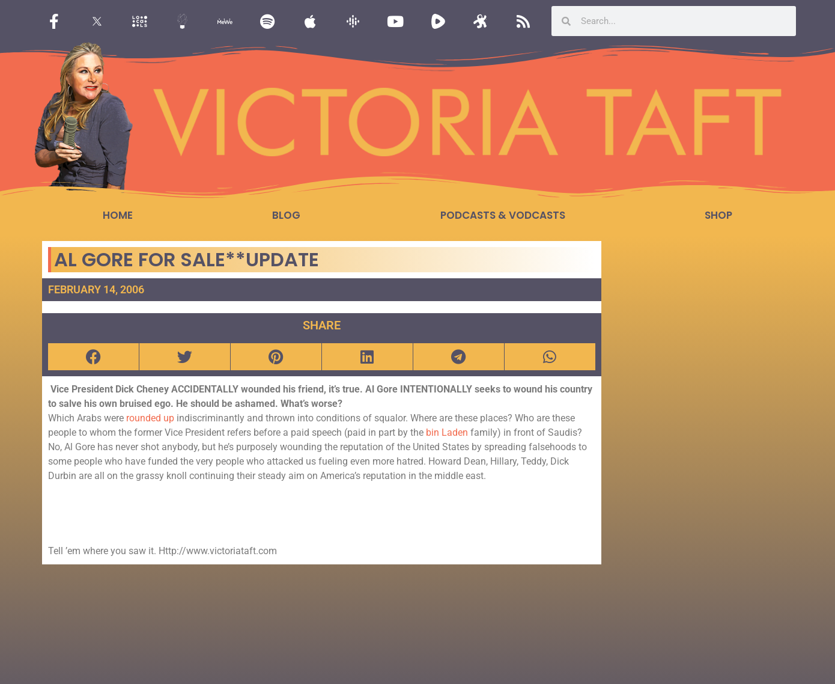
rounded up (151, 418)
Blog (286, 215)
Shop (718, 215)
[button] (93, 356)
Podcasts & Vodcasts (502, 215)
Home (118, 215)
